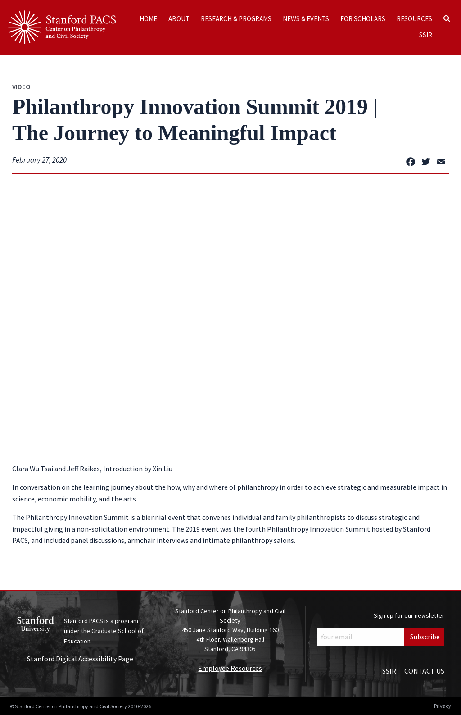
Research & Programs (236, 18)
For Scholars (362, 18)
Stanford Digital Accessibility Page (80, 658)
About (179, 18)
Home (148, 18)
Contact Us (424, 670)
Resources (414, 18)
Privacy (442, 705)
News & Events (306, 18)
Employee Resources (230, 668)
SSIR (425, 35)
